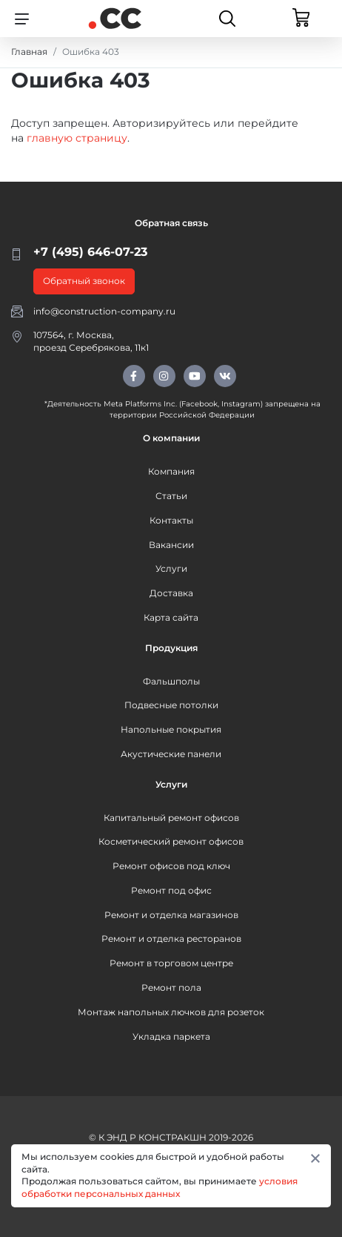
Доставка (171, 592)
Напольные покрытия (171, 729)
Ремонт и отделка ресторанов (171, 938)
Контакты (171, 520)
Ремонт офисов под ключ (171, 865)
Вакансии (171, 544)
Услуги (171, 568)
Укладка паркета (171, 1036)
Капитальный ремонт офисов (171, 817)
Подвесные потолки (171, 704)
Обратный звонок (84, 280)
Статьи (171, 495)
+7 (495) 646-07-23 (90, 252)
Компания (171, 471)
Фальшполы (171, 681)
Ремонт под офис (171, 890)
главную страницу (77, 138)
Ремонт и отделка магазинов (171, 914)
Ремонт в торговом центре (171, 963)
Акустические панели (171, 753)
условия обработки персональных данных (159, 1187)
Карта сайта (171, 617)
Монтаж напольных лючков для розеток (171, 1011)
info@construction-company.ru (104, 311)
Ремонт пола (171, 987)
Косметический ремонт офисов (171, 841)
